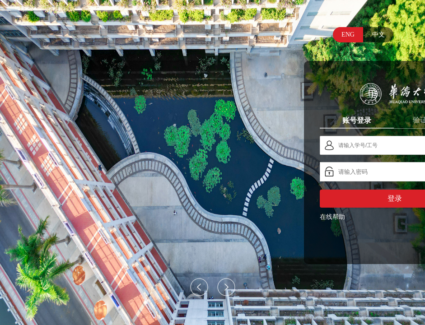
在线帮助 (332, 217)
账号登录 (356, 120)
